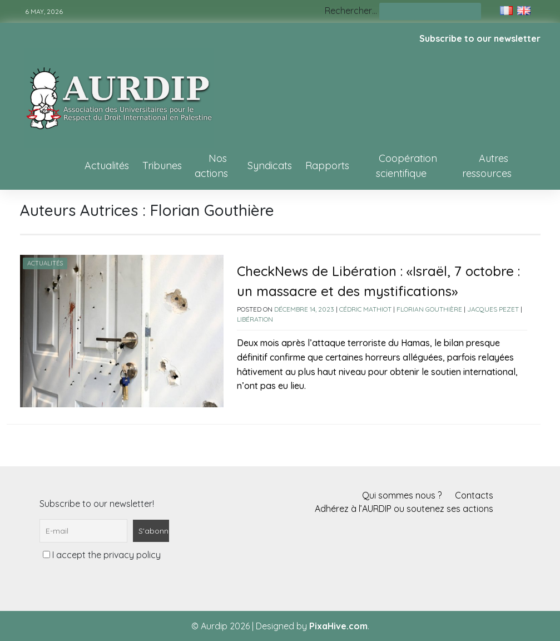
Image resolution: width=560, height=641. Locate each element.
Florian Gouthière (429, 309)
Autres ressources (487, 166)
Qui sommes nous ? (402, 495)
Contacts (474, 495)
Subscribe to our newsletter (480, 38)
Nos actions (211, 166)
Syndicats (269, 165)
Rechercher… (351, 10)
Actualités (107, 165)
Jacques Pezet (493, 309)
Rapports (327, 165)
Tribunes (162, 165)
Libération (255, 319)
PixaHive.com (338, 626)
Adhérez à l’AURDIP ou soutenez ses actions (404, 508)
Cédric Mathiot (365, 309)
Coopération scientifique (406, 166)
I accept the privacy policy (102, 554)
